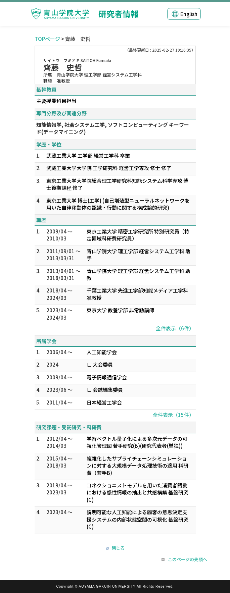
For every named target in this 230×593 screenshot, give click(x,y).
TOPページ (47, 38)
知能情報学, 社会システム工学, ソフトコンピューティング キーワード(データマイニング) (112, 128)
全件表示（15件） (173, 414)
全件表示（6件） (175, 328)
